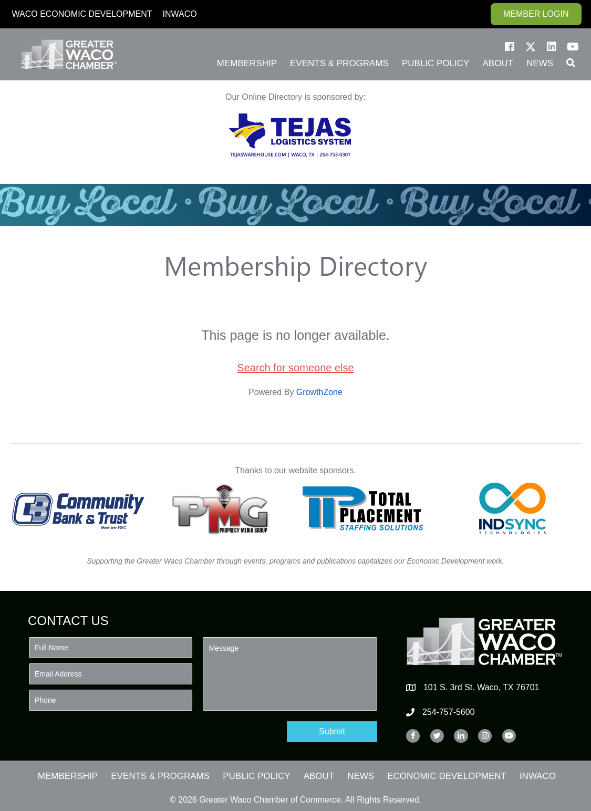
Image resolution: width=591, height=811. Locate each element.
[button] (509, 47)
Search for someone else (295, 367)
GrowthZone (319, 392)
